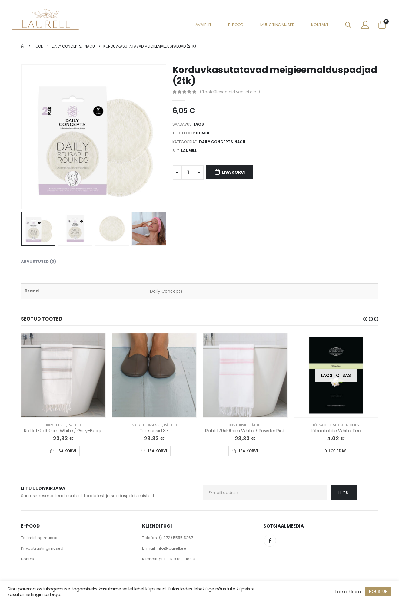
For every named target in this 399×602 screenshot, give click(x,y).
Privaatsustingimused (42, 548)
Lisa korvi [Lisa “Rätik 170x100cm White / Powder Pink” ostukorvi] (247, 450)
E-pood (236, 25)
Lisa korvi (233, 172)
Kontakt (319, 25)
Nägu (239, 141)
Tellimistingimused (39, 538)
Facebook (270, 541)
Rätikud (74, 425)
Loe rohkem (348, 591)
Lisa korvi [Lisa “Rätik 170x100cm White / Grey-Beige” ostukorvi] (65, 450)
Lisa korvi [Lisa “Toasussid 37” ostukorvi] (156, 450)
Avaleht (203, 25)
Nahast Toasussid (147, 425)
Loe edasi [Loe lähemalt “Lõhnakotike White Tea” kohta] (338, 450)
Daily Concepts (216, 141)
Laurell (189, 150)
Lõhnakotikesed (326, 425)
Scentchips (349, 425)
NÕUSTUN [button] (378, 591)
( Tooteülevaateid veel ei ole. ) (230, 92)
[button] (365, 319)
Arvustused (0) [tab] (38, 261)
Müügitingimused (277, 25)
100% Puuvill (56, 425)
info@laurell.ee (171, 548)
